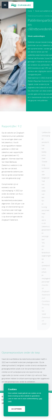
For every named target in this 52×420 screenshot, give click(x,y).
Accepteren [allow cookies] (16, 409)
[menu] (5, 5)
